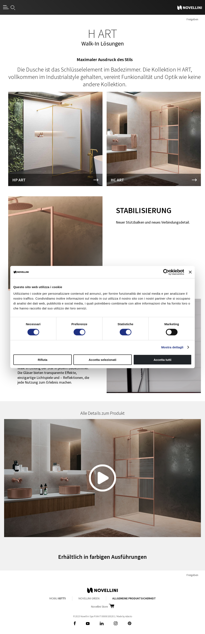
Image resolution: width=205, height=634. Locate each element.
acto (128, 616)
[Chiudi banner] (190, 272)
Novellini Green (89, 598)
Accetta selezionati (102, 359)
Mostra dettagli (172, 347)
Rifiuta (42, 359)
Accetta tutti (162, 359)
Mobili (57, 598)
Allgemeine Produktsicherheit (134, 598)
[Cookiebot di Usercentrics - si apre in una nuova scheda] (166, 272)
